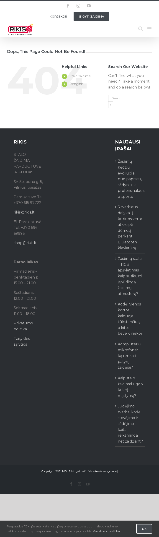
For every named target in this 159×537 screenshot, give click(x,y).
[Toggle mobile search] (140, 28)
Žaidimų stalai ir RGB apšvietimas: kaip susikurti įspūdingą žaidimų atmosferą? (130, 276)
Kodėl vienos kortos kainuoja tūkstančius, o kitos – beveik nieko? (130, 319)
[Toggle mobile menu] (149, 28)
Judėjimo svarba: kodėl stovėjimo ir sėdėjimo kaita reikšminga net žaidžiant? (130, 423)
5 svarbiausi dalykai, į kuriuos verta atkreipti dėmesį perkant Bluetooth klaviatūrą (130, 227)
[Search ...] (130, 98)
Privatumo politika (106, 531)
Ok (144, 529)
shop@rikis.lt (25, 243)
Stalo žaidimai (80, 76)
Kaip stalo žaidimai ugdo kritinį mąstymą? (130, 387)
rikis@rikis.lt (24, 212)
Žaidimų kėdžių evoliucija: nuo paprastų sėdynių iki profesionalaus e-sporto (130, 179)
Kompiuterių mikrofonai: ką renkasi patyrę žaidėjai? (129, 356)
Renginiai (76, 84)
